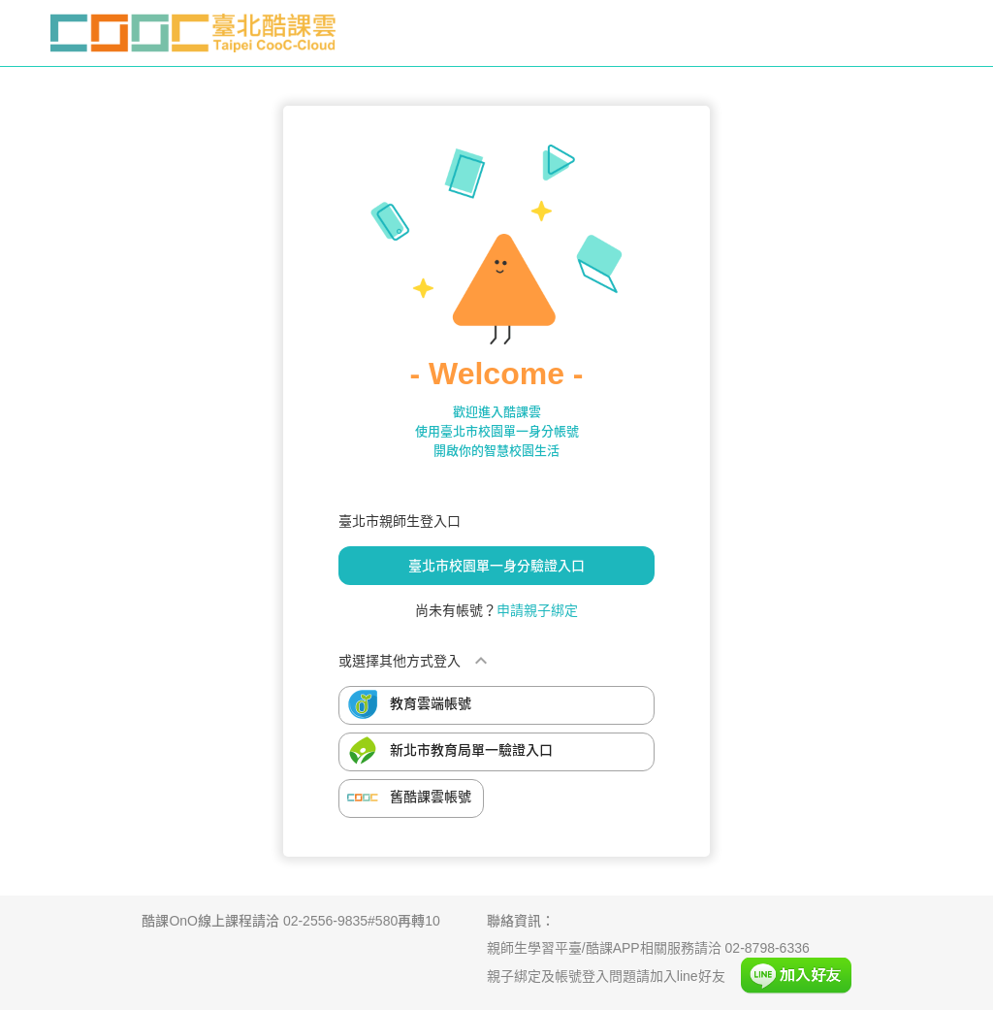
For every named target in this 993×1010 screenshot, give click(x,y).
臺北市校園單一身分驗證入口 (496, 565)
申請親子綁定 (537, 610)
